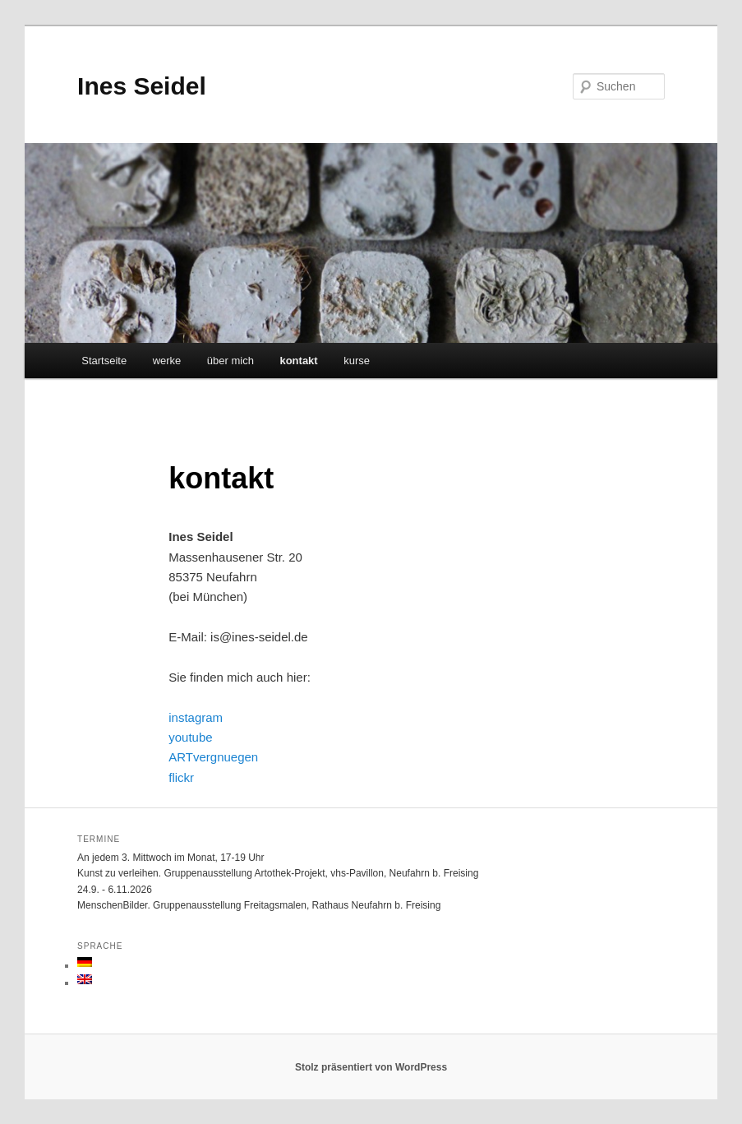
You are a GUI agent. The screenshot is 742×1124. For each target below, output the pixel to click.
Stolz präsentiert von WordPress (371, 1067)
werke (167, 360)
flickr (181, 777)
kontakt (298, 360)
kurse (356, 360)
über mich (230, 360)
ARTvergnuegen (213, 757)
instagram (195, 717)
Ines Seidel (141, 85)
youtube (190, 737)
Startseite (104, 360)
